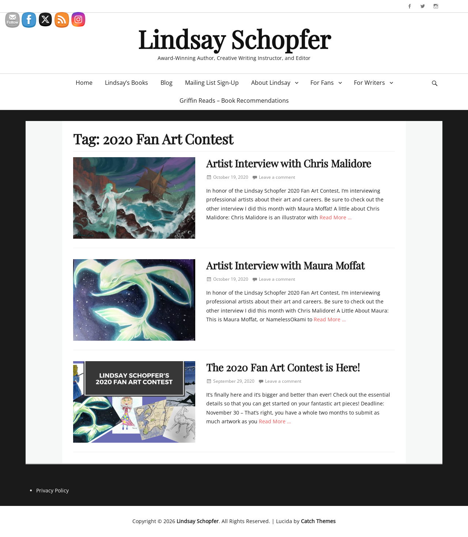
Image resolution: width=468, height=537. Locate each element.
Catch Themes (318, 521)
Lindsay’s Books (126, 83)
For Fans (322, 83)
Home (84, 83)
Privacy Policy (52, 490)
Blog (167, 83)
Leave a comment (277, 177)
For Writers (369, 83)
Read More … (336, 217)
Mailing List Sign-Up (212, 83)
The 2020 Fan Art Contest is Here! (283, 367)
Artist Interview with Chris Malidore (288, 163)
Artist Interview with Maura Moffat (285, 265)
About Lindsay (270, 83)
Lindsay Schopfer (234, 38)
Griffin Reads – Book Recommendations (234, 101)
